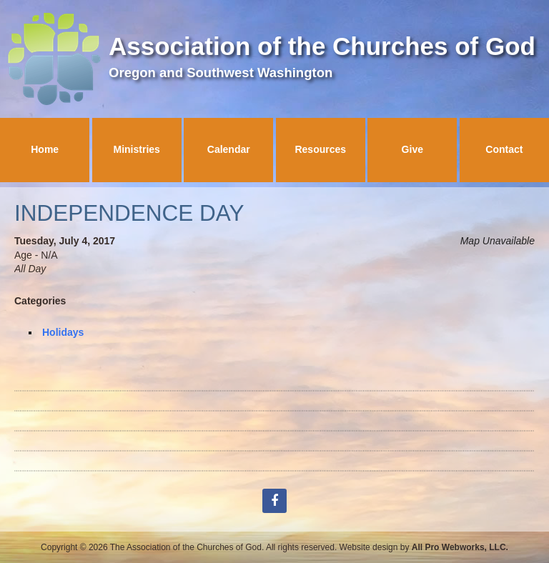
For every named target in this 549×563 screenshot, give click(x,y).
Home (45, 149)
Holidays (63, 332)
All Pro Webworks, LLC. (460, 547)
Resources (320, 149)
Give (412, 149)
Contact (504, 149)
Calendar (228, 149)
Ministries (137, 149)
